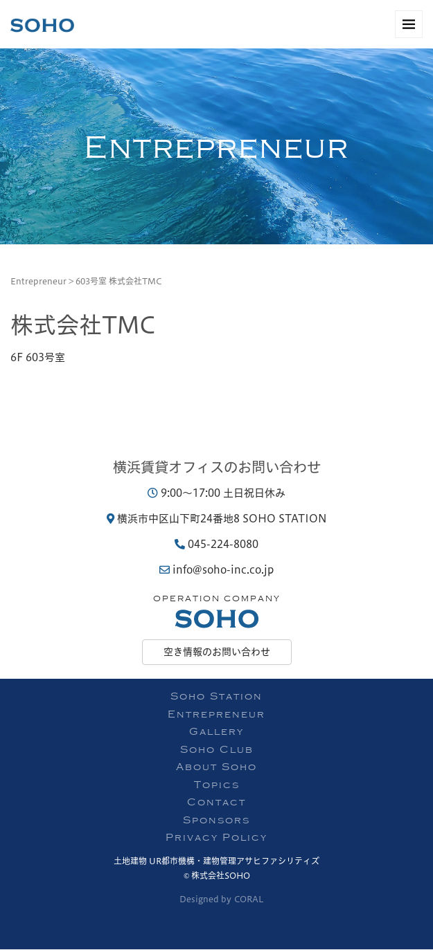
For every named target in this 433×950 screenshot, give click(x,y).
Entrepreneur (38, 281)
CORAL (249, 899)
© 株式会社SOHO (217, 875)
